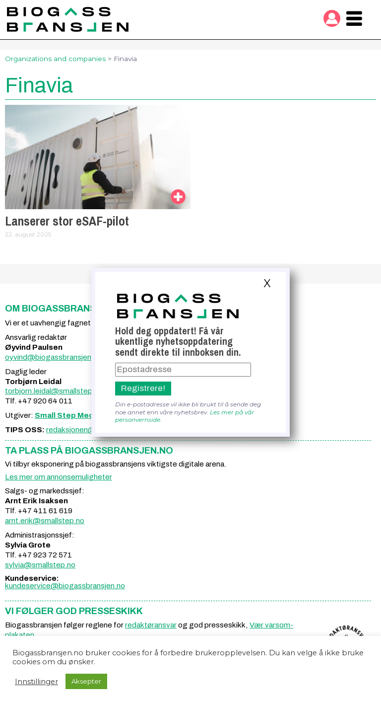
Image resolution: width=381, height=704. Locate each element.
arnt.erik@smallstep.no (44, 521)
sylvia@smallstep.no (40, 565)
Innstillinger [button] (36, 681)
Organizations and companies (55, 59)
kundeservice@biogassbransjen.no (65, 586)
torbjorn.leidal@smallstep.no (54, 391)
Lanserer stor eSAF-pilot (67, 221)
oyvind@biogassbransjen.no (53, 357)
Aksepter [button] (86, 681)
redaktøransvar (151, 625)
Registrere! (143, 388)
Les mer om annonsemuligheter (58, 477)
